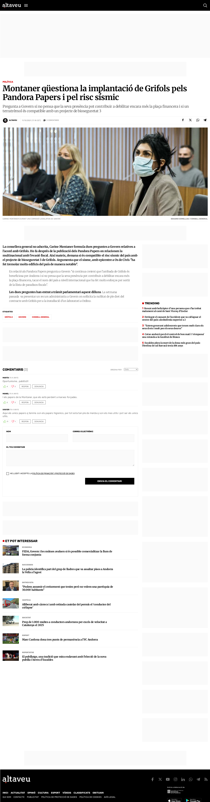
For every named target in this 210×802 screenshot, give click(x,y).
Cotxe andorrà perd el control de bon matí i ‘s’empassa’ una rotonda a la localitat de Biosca (173, 335)
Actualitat (18, 792)
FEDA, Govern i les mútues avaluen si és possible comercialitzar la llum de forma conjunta (67, 553)
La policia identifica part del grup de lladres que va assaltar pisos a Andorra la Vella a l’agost (67, 571)
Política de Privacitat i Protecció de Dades (53, 473)
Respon (25, 386)
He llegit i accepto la (40, 473)
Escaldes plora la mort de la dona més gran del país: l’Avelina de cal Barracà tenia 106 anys (171, 344)
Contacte (19, 797)
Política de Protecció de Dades (59, 797)
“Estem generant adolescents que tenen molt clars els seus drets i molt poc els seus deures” (173, 327)
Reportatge (28, 652)
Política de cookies (90, 797)
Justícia (26, 600)
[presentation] (31, 486)
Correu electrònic (83, 431)
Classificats (82, 792)
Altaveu (13, 120)
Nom (8, 431)
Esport (25, 635)
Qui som (7, 797)
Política (8, 82)
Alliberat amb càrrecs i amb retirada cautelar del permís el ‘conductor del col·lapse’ (66, 606)
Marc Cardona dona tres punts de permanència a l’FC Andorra (60, 639)
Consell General (40, 317)
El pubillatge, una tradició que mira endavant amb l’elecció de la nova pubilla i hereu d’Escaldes (64, 658)
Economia (27, 547)
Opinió (31, 792)
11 (7, 422)
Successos (27, 565)
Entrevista (27, 582)
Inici (5, 792)
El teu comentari (15, 447)
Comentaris (52, 120)
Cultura (43, 792)
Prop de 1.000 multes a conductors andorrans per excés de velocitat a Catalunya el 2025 (64, 623)
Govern (22, 317)
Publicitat (33, 797)
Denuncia (39, 386)
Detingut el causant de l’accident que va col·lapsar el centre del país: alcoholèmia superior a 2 (171, 318)
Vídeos (67, 792)
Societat (26, 618)
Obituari (98, 792)
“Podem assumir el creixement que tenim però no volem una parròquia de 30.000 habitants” (67, 588)
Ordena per (115, 370)
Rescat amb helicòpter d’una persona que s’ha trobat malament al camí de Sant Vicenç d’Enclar (171, 310)
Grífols (9, 317)
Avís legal (109, 797)
